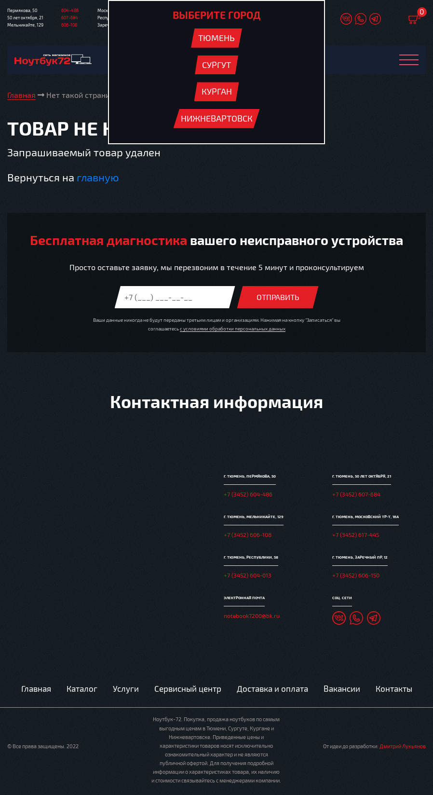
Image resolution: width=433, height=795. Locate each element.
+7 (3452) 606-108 (247, 534)
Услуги (126, 688)
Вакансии (342, 688)
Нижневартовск (217, 118)
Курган (217, 91)
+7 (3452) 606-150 (355, 575)
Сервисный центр (187, 688)
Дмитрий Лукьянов (402, 746)
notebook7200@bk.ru (252, 615)
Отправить (278, 297)
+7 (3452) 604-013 (247, 575)
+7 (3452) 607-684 (356, 494)
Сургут (216, 64)
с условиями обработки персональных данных (232, 328)
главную (98, 177)
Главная (36, 688)
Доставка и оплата (272, 688)
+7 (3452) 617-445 (355, 534)
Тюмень (216, 37)
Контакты (394, 688)
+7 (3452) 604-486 (248, 494)
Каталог (82, 688)
